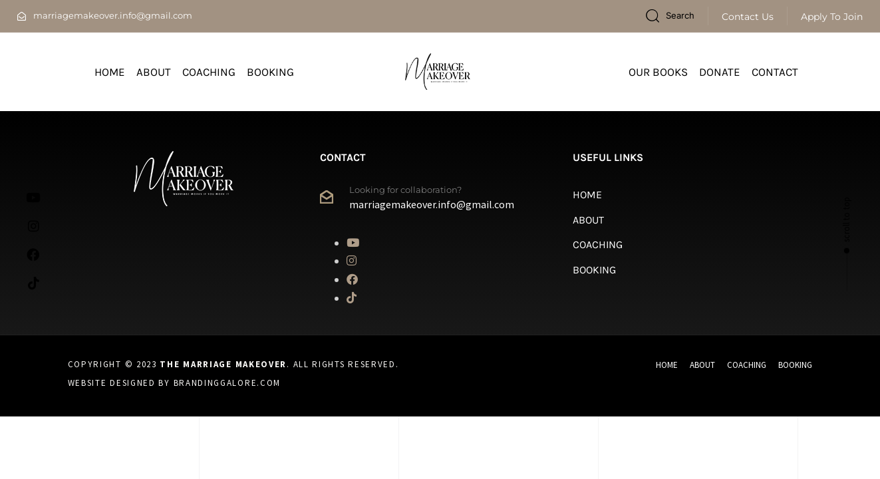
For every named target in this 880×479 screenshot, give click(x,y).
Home (109, 72)
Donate (719, 72)
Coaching (208, 72)
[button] (669, 16)
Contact (775, 72)
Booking (270, 72)
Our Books (658, 72)
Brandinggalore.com (227, 383)
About (153, 72)
